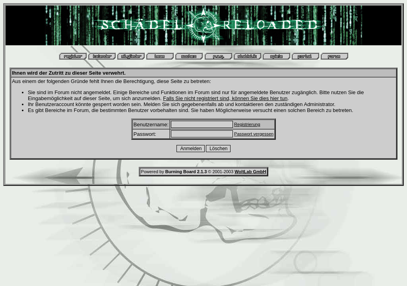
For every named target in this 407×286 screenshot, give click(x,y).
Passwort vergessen (253, 133)
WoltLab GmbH (250, 171)
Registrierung (247, 124)
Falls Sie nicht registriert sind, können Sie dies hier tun (225, 98)
